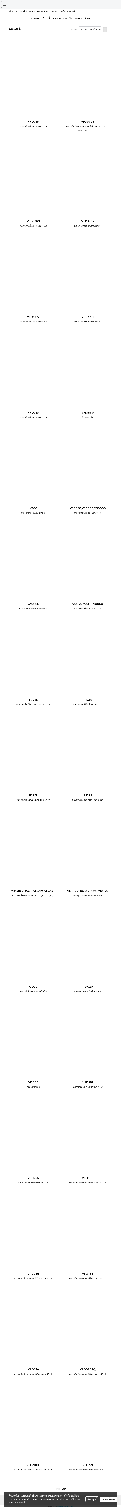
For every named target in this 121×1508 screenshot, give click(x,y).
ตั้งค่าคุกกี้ (91, 1499)
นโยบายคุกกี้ (19, 1502)
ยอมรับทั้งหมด (108, 1499)
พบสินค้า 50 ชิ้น (15, 29)
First (57, 1488)
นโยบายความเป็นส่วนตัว (70, 1499)
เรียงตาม (74, 29)
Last (63, 1488)
